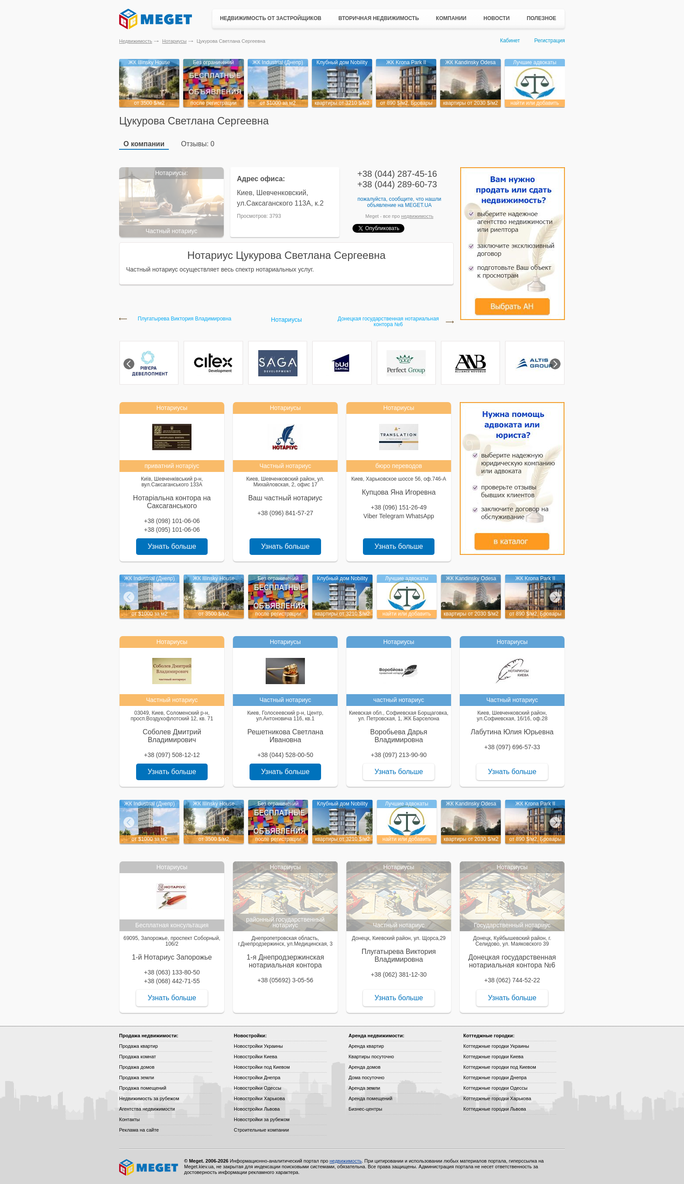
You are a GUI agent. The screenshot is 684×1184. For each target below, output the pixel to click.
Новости (496, 18)
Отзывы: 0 (197, 144)
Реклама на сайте (139, 1129)
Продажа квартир (138, 1046)
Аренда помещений (370, 1098)
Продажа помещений (142, 1088)
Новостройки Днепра (257, 1077)
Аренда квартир (366, 1046)
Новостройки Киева (255, 1056)
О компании (143, 144)
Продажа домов (136, 1067)
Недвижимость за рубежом (149, 1098)
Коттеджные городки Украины (496, 1046)
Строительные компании (261, 1129)
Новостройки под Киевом (262, 1067)
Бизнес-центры (365, 1109)
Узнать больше (171, 546)
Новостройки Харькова (259, 1098)
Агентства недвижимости (147, 1109)
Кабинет (510, 41)
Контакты (129, 1119)
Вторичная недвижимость (379, 18)
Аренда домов (364, 1067)
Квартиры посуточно (371, 1056)
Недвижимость (135, 41)
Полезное (541, 18)
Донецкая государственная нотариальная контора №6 (388, 321)
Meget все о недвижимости (149, 1167)
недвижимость (417, 216)
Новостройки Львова (257, 1109)
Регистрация (549, 41)
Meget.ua (418, 205)
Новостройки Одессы (257, 1088)
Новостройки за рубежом (262, 1119)
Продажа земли (136, 1077)
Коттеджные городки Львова (494, 1109)
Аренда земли (364, 1088)
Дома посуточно (366, 1077)
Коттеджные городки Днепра (495, 1077)
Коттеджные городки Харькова (497, 1098)
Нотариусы (174, 41)
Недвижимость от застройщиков (270, 18)
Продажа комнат (137, 1056)
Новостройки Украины (258, 1046)
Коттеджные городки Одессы (495, 1088)
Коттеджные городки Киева (493, 1056)
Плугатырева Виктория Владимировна (185, 319)
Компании (451, 18)
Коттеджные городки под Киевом (499, 1067)
